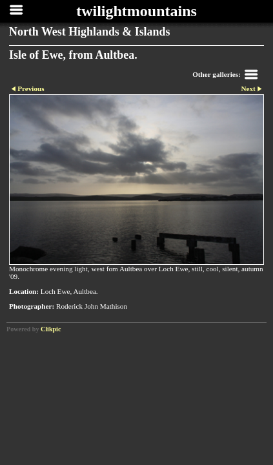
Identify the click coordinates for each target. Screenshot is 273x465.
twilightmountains (136, 11)
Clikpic (51, 329)
